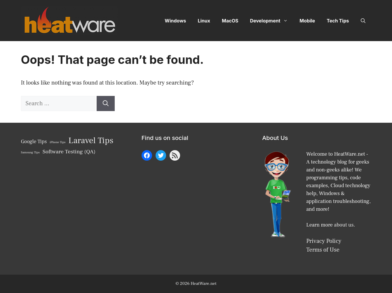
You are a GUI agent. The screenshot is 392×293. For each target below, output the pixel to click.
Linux (204, 21)
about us (343, 225)
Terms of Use (322, 250)
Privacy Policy (323, 241)
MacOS (230, 21)
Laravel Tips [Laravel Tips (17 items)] (90, 140)
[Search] (106, 103)
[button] (363, 20)
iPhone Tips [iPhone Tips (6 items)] (57, 142)
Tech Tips (338, 21)
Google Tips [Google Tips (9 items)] (34, 141)
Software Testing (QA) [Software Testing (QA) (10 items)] (69, 151)
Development (272, 20)
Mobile (307, 21)
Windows (175, 21)
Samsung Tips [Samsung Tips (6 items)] (30, 152)
